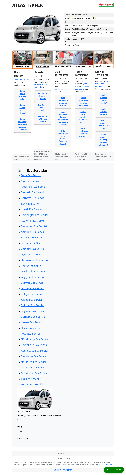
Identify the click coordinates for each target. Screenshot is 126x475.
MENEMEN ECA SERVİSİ (63, 470)
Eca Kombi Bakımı (21, 80)
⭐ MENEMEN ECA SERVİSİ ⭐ (84, 18)
